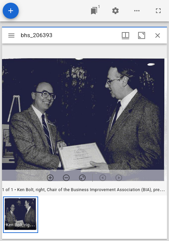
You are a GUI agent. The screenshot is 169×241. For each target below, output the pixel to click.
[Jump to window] (94, 11)
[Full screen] (158, 11)
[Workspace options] (137, 11)
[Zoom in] (50, 178)
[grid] (84, 217)
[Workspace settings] (115, 11)
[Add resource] (11, 11)
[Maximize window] (142, 35)
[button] (20, 214)
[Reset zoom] (82, 178)
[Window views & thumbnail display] (125, 35)
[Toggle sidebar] (11, 35)
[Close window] (158, 35)
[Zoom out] (66, 178)
